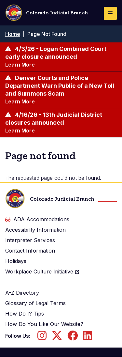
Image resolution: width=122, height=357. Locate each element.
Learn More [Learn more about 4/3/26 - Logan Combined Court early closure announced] (20, 64)
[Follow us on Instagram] (42, 337)
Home (12, 34)
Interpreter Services (30, 240)
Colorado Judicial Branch (46, 13)
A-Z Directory (22, 292)
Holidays (15, 261)
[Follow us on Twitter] (57, 337)
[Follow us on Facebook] (72, 337)
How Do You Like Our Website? (44, 324)
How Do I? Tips (24, 313)
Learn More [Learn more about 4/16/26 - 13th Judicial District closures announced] (20, 130)
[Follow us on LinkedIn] (87, 337)
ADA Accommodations (37, 219)
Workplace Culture (42, 271)
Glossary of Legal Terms (35, 303)
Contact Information (30, 250)
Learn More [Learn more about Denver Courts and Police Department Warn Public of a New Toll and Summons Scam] (20, 101)
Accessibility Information (35, 229)
